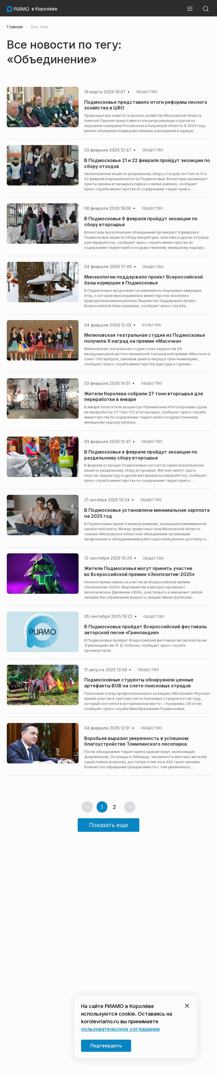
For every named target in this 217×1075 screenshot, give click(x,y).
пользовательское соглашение (120, 1029)
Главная (15, 27)
